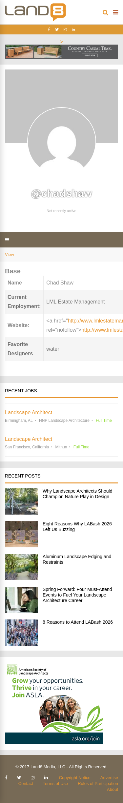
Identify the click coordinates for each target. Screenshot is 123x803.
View (9, 254)
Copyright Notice (75, 777)
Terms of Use (55, 783)
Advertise (109, 777)
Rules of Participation (98, 783)
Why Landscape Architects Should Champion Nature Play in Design (77, 493)
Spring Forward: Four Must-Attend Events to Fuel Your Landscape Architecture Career (77, 595)
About (112, 789)
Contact (25, 783)
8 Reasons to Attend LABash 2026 (78, 622)
